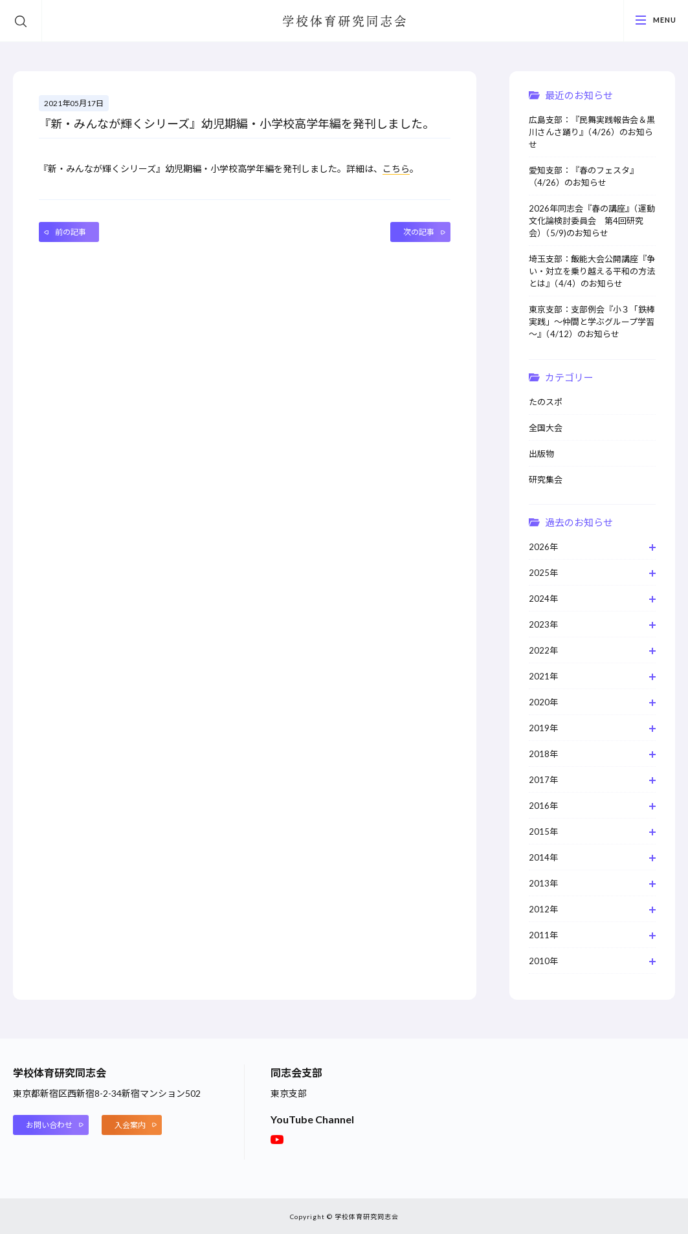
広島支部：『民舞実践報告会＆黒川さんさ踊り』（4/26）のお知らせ (592, 132)
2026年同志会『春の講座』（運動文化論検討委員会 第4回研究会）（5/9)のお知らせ (592, 220)
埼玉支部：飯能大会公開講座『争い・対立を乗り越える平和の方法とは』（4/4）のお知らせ (592, 271)
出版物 (541, 453)
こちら (396, 168)
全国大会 (545, 428)
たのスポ (545, 402)
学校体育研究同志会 (344, 22)
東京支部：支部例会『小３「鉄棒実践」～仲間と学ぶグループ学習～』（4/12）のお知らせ (592, 321)
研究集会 (545, 479)
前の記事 (70, 232)
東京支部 (289, 1093)
